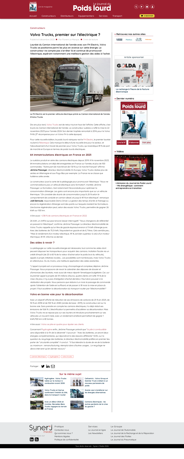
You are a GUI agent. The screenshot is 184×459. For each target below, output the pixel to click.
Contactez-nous (61, 430)
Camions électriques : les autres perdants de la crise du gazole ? (96, 404)
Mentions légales (62, 436)
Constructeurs (49, 16)
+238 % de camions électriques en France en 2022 (64, 215)
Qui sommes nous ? (63, 433)
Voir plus (146, 142)
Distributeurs (67, 16)
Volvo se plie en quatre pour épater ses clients (62, 324)
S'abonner (134, 142)
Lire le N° (121, 142)
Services (103, 16)
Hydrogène (54, 356)
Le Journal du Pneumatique (123, 439)
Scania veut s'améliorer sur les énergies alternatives (96, 391)
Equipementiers (86, 16)
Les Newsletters (95, 433)
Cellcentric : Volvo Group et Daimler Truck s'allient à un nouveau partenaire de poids (96, 382)
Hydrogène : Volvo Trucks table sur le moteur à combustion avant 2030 (55, 380)
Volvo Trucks (52, 124)
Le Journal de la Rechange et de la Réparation (132, 433)
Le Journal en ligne (97, 430)
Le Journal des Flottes (121, 436)
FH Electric (88, 139)
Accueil (33, 16)
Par (68, 39)
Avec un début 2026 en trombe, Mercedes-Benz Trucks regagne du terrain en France (56, 405)
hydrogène (47, 329)
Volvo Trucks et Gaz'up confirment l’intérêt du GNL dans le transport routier (56, 392)
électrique (44, 142)
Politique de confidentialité (66, 439)
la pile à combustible (96, 329)
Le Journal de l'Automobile (123, 430)
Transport (117, 16)
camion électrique (39, 356)
